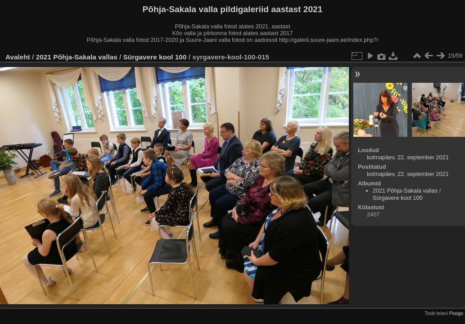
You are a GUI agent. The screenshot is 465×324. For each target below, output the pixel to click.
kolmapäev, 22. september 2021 (408, 157)
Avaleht (17, 57)
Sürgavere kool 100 (155, 57)
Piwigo (456, 313)
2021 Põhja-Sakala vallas (76, 57)
